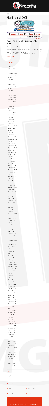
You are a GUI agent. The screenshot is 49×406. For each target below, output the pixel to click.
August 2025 (11, 77)
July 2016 (10, 194)
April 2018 (10, 163)
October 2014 (12, 218)
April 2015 (10, 209)
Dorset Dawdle (31, 388)
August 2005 (11, 356)
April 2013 (10, 255)
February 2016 (12, 200)
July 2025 (10, 79)
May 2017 (10, 178)
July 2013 (10, 249)
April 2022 (11, 121)
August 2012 (11, 271)
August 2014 (11, 220)
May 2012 (10, 277)
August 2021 (11, 130)
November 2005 (12, 350)
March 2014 (11, 231)
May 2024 (10, 93)
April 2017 (10, 181)
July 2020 (11, 141)
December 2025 (12, 71)
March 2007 (11, 321)
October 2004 (12, 365)
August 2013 (11, 246)
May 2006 (10, 337)
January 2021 (11, 134)
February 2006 (12, 343)
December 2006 (12, 328)
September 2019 (12, 152)
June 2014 (11, 224)
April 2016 (10, 196)
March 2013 (11, 257)
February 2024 (12, 95)
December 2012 (12, 264)
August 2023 (11, 104)
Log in (9, 376)
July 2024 (10, 90)
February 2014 (12, 233)
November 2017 (12, 172)
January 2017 (11, 185)
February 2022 (12, 123)
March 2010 (11, 297)
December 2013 (12, 238)
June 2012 (11, 275)
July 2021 (10, 132)
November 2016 (12, 187)
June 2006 (11, 334)
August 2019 (11, 154)
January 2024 (12, 97)
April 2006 (11, 339)
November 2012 (12, 266)
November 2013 (12, 240)
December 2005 (12, 348)
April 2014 (10, 229)
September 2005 (12, 354)
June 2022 (11, 119)
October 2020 (12, 137)
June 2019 (11, 159)
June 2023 (11, 106)
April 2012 (10, 279)
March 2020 (11, 143)
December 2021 (12, 126)
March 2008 (11, 308)
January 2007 (12, 326)
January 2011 (11, 293)
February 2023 (12, 110)
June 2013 (11, 251)
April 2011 (10, 290)
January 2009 (12, 301)
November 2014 (12, 216)
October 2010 (12, 295)
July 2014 (10, 222)
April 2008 (11, 306)
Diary (10, 388)
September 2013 (12, 244)
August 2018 (11, 161)
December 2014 (12, 214)
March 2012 (11, 282)
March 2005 (11, 363)
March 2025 (11, 84)
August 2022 (11, 115)
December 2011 (12, 288)
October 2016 (11, 189)
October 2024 (12, 86)
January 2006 (12, 345)
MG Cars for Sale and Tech (34, 391)
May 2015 (10, 207)
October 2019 (12, 150)
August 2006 (11, 332)
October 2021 (12, 128)
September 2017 (12, 176)
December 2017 (12, 170)
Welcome (11, 391)
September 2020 (13, 139)
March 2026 (11, 66)
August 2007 (11, 312)
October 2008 (12, 304)
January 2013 (11, 262)
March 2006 (11, 341)
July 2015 (10, 205)
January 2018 (11, 167)
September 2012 (12, 268)
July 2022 (10, 117)
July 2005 (10, 359)
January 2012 (11, 286)
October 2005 (12, 352)
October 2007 (12, 310)
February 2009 (12, 299)
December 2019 (12, 148)
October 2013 (12, 242)
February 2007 (12, 323)
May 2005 (10, 361)
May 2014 (10, 227)
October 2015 (11, 203)
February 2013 (12, 260)
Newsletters (31, 393)
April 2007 (11, 319)
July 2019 (10, 156)
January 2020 (12, 145)
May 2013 (10, 253)
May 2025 (10, 82)
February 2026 (12, 68)
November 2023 (12, 99)
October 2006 (12, 330)
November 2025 (12, 73)
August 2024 (11, 88)
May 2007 (10, 317)
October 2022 (12, 112)
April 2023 (11, 108)
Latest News (12, 393)
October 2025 (12, 75)
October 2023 (12, 101)
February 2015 (12, 211)
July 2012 (10, 273)
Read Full (10, 56)
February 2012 (12, 284)
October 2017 (12, 174)
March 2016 (11, 198)
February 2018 (12, 165)
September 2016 (12, 192)
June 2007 (11, 315)
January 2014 (11, 235)
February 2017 (12, 183)
